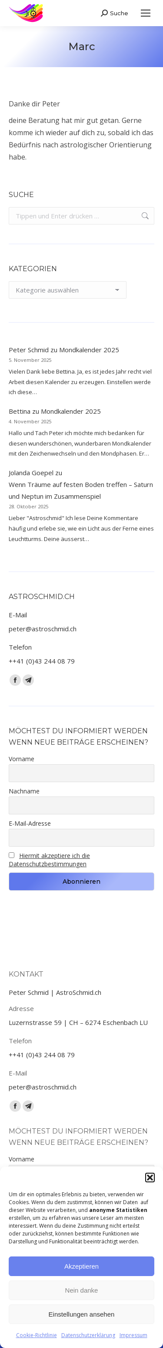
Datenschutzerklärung (88, 1335)
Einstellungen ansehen (82, 1314)
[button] (150, 1177)
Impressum (133, 1335)
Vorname (21, 759)
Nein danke (81, 1290)
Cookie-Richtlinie (36, 1335)
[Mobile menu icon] (145, 13)
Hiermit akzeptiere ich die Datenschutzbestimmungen (49, 859)
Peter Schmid (29, 349)
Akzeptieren (81, 1266)
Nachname (24, 791)
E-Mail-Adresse (30, 823)
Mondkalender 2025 (89, 349)
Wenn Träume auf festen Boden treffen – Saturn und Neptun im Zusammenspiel (81, 490)
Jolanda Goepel (31, 472)
